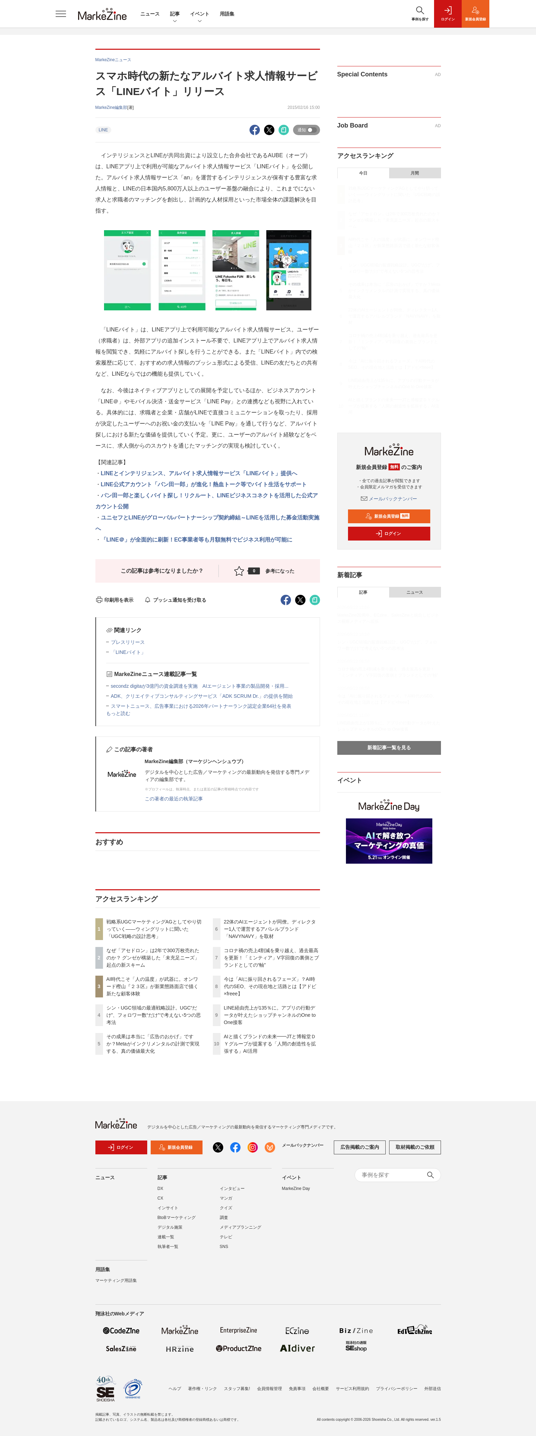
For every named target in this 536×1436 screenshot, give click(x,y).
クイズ (226, 1207)
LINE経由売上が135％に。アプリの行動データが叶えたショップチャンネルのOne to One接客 (270, 1015)
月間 (415, 173)
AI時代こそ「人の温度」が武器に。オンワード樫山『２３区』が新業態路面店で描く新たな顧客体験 (152, 986)
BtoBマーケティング (177, 1217)
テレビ (226, 1237)
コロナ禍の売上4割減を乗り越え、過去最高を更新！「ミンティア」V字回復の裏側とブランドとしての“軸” (271, 958)
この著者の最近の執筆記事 (174, 798)
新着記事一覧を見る (389, 747)
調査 (224, 1217)
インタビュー (232, 1188)
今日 (363, 173)
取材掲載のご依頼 (415, 1147)
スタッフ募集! (237, 1388)
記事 (175, 14)
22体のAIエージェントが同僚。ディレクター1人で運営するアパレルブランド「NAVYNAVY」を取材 (270, 929)
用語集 (227, 14)
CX (160, 1198)
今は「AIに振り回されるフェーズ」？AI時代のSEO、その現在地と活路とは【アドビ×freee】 (270, 986)
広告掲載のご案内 (359, 1147)
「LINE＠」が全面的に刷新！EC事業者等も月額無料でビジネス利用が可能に (197, 540)
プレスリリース (128, 642)
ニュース (150, 14)
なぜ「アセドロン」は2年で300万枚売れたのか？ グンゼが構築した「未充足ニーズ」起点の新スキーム (153, 958)
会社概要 (320, 1388)
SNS (224, 1246)
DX (160, 1188)
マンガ (226, 1198)
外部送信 (432, 1388)
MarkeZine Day (296, 1188)
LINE (103, 130)
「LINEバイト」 (128, 652)
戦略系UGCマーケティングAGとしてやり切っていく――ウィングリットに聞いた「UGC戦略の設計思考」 (153, 929)
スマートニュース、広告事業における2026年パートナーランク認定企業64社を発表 (201, 706)
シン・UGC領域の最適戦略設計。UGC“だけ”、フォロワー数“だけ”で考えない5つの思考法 (153, 1015)
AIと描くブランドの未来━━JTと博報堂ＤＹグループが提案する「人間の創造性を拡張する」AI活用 (270, 1044)
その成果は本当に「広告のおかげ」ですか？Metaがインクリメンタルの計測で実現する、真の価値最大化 (152, 1044)
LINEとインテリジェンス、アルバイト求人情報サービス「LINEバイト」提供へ (199, 473)
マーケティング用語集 (116, 1280)
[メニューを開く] (61, 14)
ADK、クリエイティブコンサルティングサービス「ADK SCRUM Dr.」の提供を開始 (202, 696)
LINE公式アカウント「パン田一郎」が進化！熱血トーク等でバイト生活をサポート (204, 484)
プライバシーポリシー (396, 1388)
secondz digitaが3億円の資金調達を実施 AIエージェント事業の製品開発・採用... (200, 686)
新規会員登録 (387, 516)
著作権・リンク (202, 1388)
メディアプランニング (240, 1227)
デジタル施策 (170, 1227)
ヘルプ (175, 1388)
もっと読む (118, 713)
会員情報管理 (269, 1388)
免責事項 (297, 1388)
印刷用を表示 (114, 600)
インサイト (168, 1207)
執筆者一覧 (168, 1246)
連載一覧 (166, 1237)
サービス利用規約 (352, 1388)
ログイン (388, 533)
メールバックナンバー (389, 498)
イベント (199, 14)
